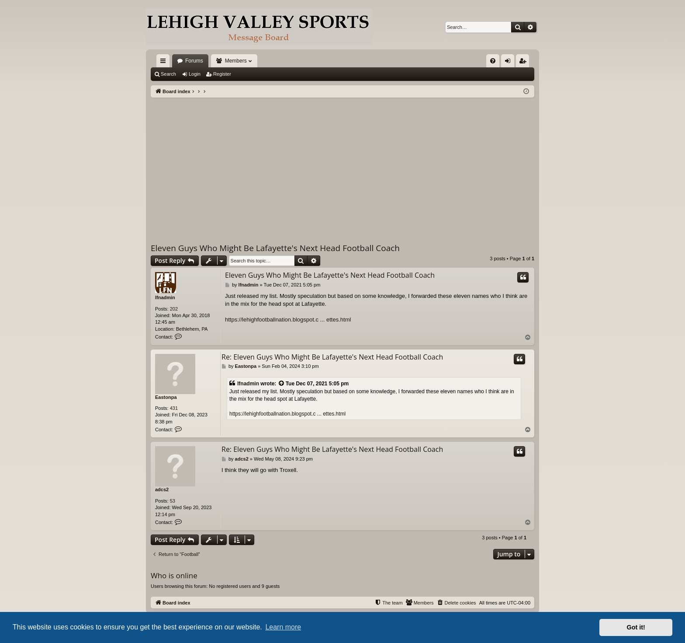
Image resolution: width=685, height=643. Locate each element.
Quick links (165, 62)
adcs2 (162, 489)
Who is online (174, 575)
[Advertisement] (342, 163)
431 (174, 408)
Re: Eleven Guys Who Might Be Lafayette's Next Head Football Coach (332, 357)
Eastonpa (166, 397)
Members (236, 61)
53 (172, 500)
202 (174, 308)
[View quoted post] (282, 384)
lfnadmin (165, 297)
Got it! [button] (636, 627)
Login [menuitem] (509, 62)
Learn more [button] (283, 627)
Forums (194, 61)
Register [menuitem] (524, 62)
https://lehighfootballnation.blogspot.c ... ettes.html (288, 319)
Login (195, 74)
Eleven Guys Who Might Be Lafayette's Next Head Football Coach (275, 248)
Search (168, 74)
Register (222, 74)
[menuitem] (492, 60)
